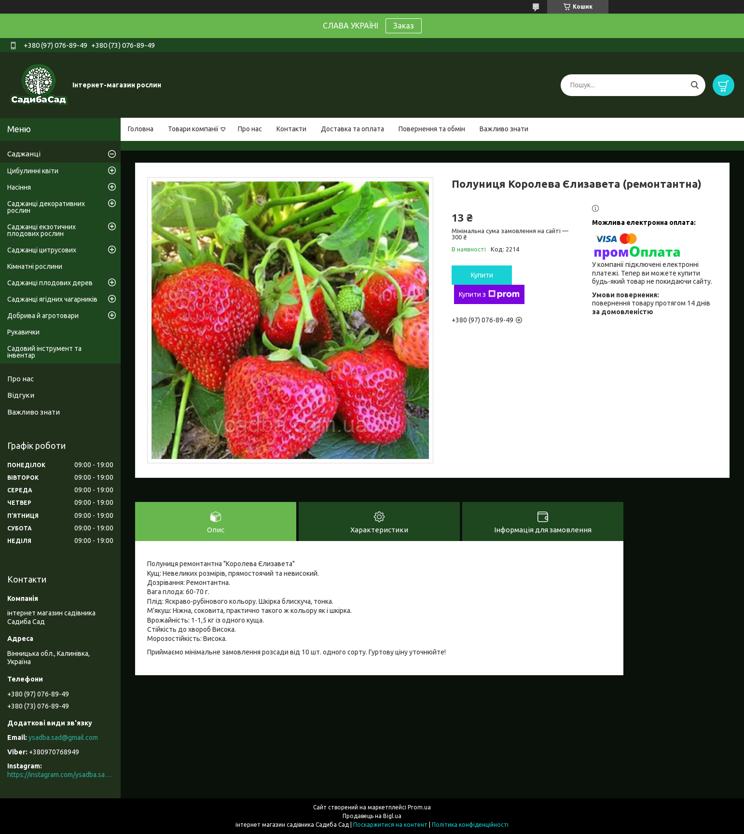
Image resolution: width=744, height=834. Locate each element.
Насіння (19, 187)
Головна (140, 129)
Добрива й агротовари (43, 316)
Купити (482, 275)
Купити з (489, 294)
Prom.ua (419, 807)
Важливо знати (504, 129)
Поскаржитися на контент (390, 824)
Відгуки (20, 395)
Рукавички (23, 332)
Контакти (291, 129)
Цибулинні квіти (32, 171)
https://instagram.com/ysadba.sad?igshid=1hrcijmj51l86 (60, 774)
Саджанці (24, 154)
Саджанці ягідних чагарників (52, 299)
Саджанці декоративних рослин (46, 207)
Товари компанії (193, 129)
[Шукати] (694, 85)
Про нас (250, 129)
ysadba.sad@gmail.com (63, 737)
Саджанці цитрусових (41, 250)
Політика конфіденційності (470, 824)
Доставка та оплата (352, 129)
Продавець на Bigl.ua (372, 816)
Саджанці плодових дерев (50, 283)
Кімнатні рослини (34, 266)
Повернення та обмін (432, 129)
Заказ (403, 25)
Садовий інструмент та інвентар (44, 352)
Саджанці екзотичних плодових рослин (41, 230)
